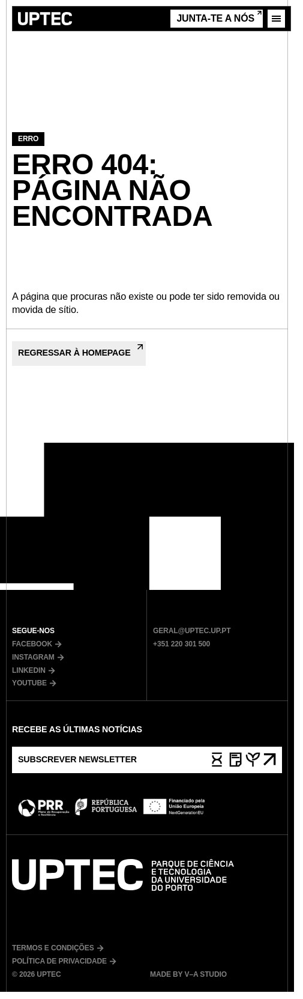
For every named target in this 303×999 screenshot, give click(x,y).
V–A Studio (204, 974)
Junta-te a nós (219, 17)
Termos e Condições (58, 948)
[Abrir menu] (276, 19)
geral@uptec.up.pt (191, 631)
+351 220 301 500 (181, 644)
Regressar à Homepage (80, 350)
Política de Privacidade (64, 961)
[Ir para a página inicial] (45, 18)
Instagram (38, 657)
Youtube (34, 683)
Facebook (37, 644)
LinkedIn (33, 670)
